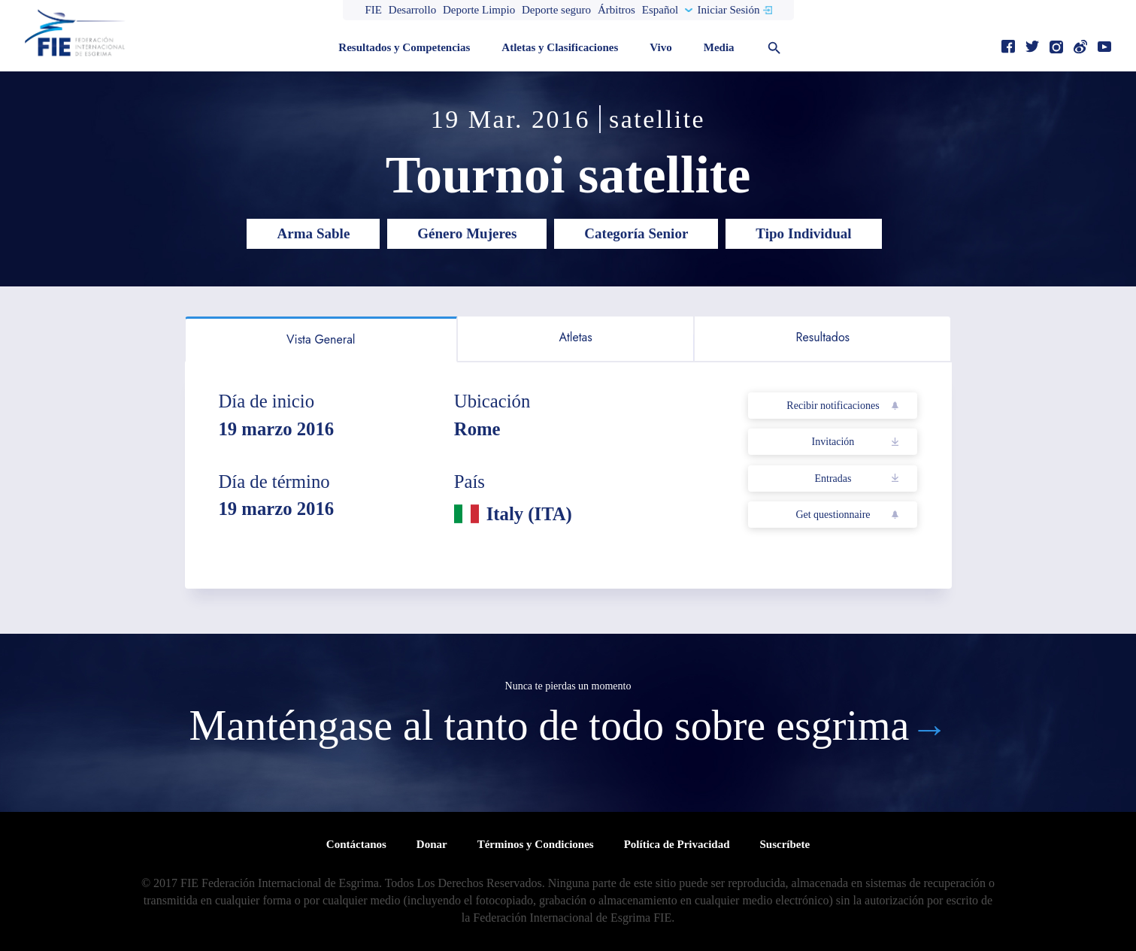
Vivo (660, 47)
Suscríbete (785, 844)
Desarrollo (412, 10)
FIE (374, 10)
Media (719, 47)
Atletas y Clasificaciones (559, 47)
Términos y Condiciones (535, 844)
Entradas (832, 478)
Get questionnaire (832, 514)
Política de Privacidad (677, 844)
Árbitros (616, 10)
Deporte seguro (556, 10)
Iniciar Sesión (729, 10)
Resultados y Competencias (404, 47)
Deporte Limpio (479, 10)
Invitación (833, 441)
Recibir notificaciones (832, 405)
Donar (432, 844)
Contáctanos (356, 844)
